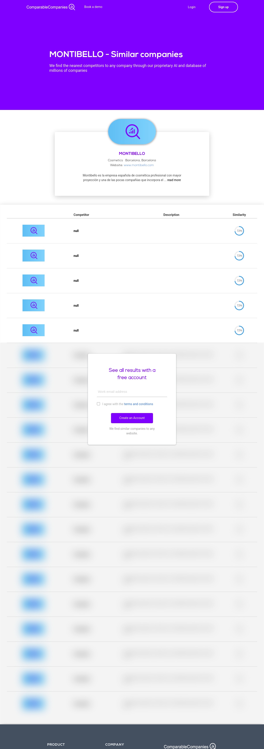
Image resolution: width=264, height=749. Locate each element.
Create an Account (132, 418)
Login (192, 7)
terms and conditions (138, 404)
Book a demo (93, 7)
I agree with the (125, 404)
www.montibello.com (139, 165)
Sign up (223, 7)
